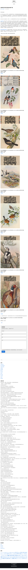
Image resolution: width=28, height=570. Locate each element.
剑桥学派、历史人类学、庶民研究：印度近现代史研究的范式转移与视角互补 (10, 440)
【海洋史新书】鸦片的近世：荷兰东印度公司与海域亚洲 (8, 435)
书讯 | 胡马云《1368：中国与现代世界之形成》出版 (7, 534)
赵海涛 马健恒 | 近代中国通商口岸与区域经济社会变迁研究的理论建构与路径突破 (11, 490)
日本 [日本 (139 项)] (14, 557)
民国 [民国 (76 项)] (9, 559)
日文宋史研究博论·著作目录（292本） (5, 449)
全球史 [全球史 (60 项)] (13, 554)
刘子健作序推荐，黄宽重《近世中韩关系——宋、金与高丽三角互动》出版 (10, 516)
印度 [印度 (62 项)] (19, 554)
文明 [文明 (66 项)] (6, 557)
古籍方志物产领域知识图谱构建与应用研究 (6, 471)
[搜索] (13, 360)
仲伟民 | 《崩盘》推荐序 (4, 503)
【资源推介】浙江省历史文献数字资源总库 (6, 444)
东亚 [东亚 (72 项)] (6, 554)
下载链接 (2, 73)
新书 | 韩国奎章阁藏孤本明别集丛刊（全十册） (7, 462)
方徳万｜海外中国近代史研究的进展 (5, 485)
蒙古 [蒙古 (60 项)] (11, 560)
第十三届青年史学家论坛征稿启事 (5, 421)
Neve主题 (14, 566)
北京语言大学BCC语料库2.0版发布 (5, 402)
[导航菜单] (14, 4)
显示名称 (3, 331)
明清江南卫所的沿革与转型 (4, 412)
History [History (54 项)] (2, 554)
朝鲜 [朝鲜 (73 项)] (26, 557)
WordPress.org (2, 550)
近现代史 (2, 379)
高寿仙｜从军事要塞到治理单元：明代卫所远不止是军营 (8, 458)
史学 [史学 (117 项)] (9, 555)
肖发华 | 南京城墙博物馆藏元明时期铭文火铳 (6, 436)
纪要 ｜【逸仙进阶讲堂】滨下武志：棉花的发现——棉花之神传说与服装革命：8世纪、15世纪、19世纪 (14, 525)
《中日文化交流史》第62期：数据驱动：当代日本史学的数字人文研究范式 (10, 401)
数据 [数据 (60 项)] (4, 557)
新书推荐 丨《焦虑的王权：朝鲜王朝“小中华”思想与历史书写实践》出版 (10, 416)
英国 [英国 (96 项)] (8, 560)
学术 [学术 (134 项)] (19, 555)
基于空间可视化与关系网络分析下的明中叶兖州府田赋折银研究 (9, 530)
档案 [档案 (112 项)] (3, 559)
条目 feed (2, 547)
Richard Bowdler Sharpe (4, 29)
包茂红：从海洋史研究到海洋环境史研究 (6, 507)
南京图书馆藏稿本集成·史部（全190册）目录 (6, 526)
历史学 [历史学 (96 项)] (22, 554)
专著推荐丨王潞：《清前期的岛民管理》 (6, 488)
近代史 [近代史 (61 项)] (18, 560)
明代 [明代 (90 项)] (18, 557)
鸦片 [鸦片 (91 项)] (24, 560)
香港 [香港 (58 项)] (20, 560)
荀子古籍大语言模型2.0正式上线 (5, 470)
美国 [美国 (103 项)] (5, 560)
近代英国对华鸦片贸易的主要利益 (5, 538)
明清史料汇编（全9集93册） (4, 453)
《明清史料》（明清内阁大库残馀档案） (6, 384)
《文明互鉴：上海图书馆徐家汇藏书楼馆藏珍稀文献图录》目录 (9, 452)
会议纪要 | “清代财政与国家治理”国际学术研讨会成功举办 (8, 489)
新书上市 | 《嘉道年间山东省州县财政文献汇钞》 (7, 529)
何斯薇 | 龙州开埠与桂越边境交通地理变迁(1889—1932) (8, 512)
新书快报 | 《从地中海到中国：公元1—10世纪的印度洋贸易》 (9, 517)
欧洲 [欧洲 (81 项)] (6, 559)
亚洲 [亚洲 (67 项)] (11, 554)
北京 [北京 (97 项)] (16, 554)
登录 (1, 546)
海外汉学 (2, 372)
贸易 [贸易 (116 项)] (14, 560)
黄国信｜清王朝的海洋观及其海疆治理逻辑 (6, 425)
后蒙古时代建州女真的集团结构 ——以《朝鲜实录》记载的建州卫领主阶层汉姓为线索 (12, 393)
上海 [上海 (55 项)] (3, 554)
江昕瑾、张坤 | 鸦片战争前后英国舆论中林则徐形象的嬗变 (8, 405)
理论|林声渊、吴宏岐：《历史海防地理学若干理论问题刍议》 (8, 396)
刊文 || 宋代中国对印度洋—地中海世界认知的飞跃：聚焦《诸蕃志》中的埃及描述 (11, 426)
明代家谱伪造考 (3, 413)
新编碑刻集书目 (3, 481)
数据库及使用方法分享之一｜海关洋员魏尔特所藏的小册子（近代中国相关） (10, 448)
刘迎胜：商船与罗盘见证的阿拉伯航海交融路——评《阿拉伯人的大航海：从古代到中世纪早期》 (13, 508)
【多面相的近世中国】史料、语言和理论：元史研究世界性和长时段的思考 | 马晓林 (11, 504)
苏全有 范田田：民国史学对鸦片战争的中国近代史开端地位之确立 (9, 533)
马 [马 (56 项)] (21, 560)
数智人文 (2, 371)
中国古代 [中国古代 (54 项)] (8, 554)
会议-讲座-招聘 (2, 366)
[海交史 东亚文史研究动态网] (14, 2)
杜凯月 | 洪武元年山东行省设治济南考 (5, 484)
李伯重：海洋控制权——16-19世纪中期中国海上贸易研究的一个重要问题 (10, 430)
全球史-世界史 (2, 367)
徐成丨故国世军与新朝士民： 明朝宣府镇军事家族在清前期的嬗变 (9, 497)
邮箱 (2, 334)
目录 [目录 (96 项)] (21, 559)
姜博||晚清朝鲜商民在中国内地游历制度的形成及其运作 (8, 388)
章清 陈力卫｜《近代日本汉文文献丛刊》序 (6, 474)
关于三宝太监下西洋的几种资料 (5, 457)
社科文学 (2, 376)
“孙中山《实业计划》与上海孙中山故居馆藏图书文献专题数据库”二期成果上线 (11, 397)
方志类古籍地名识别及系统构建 (5, 494)
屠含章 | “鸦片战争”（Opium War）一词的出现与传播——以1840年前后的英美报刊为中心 (12, 445)
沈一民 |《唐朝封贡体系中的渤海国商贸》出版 (7, 521)
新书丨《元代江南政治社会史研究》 (5, 422)
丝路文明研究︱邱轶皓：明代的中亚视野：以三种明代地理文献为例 (9, 383)
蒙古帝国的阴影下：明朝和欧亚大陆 (5, 417)
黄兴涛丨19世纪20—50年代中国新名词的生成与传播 (7, 392)
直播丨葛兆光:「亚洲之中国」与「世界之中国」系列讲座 (8, 429)
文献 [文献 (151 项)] (9, 557)
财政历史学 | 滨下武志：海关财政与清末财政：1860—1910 (8, 439)
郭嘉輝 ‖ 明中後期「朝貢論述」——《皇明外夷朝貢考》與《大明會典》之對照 (11, 493)
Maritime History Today (3, 513)
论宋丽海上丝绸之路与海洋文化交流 (5, 520)
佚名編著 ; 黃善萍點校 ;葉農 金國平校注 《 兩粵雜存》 (8, 461)
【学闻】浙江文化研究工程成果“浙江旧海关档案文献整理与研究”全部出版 (10, 500)
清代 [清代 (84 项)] (18, 559)
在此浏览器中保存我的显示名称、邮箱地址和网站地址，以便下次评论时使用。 (12, 350)
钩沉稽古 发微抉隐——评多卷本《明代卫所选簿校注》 (8, 539)
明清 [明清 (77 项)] (23, 557)
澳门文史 (2, 375)
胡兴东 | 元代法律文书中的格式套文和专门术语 (7, 466)
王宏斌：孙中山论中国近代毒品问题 (5, 465)
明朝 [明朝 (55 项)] (21, 557)
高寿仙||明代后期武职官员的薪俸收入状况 (6, 389)
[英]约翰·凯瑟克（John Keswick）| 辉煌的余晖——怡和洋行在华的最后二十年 (11, 542)
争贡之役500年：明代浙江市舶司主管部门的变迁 (7, 475)
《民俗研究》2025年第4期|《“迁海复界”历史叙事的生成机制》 (9, 511)
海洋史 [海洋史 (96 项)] (15, 559)
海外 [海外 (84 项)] (11, 559)
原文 (1, 323)
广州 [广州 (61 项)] (1, 557)
